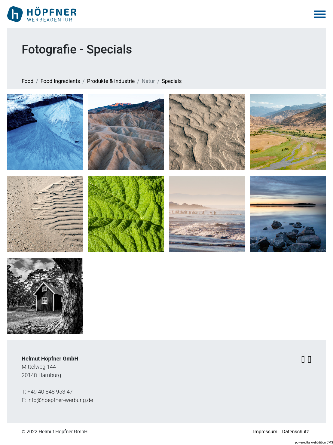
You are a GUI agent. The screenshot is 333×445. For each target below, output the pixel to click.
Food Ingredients (60, 81)
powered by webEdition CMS (314, 442)
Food (28, 81)
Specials (172, 81)
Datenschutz (295, 432)
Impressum (265, 432)
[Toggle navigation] (320, 14)
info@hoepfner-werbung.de (60, 400)
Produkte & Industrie (111, 81)
